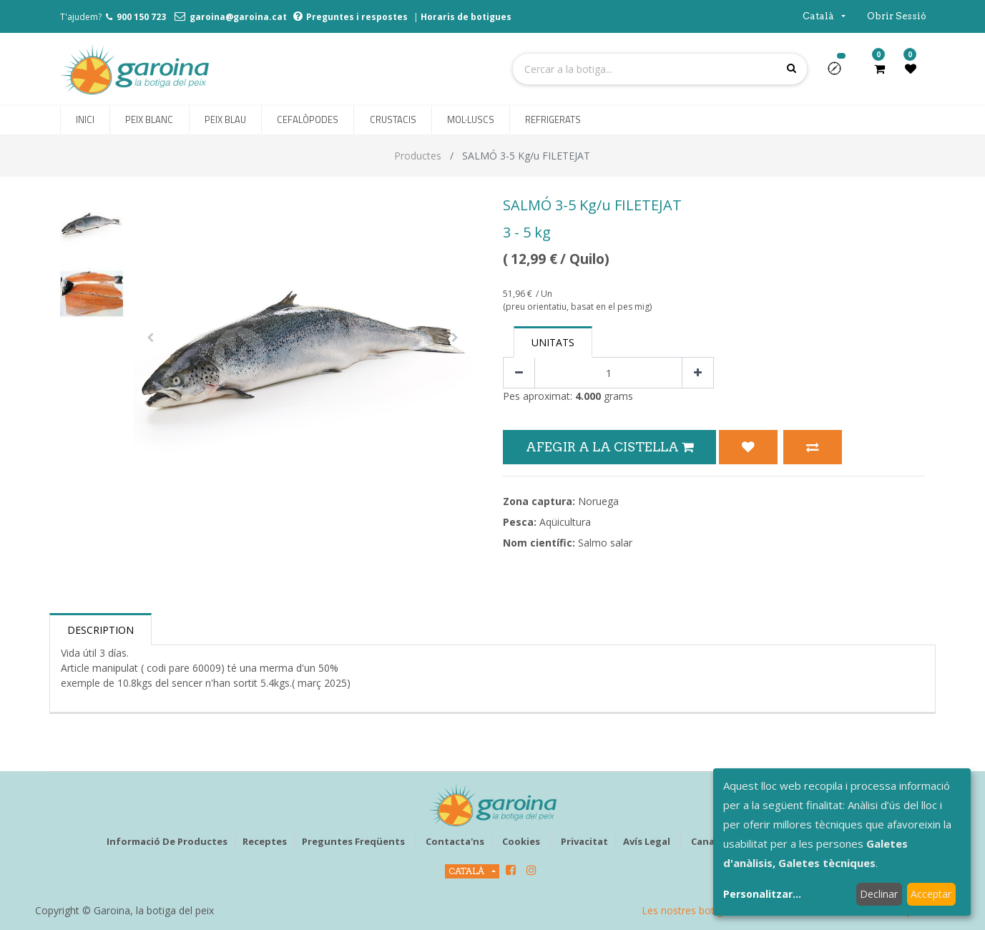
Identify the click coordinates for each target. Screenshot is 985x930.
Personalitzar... (762, 894)
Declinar (879, 894)
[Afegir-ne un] (698, 373)
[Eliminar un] (519, 373)
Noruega (598, 501)
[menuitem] (85, 120)
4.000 (588, 396)
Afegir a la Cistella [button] (609, 446)
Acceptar (931, 894)
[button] (840, 73)
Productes (417, 155)
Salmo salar (605, 542)
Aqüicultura (565, 522)
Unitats (552, 342)
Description (100, 630)
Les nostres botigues (690, 910)
